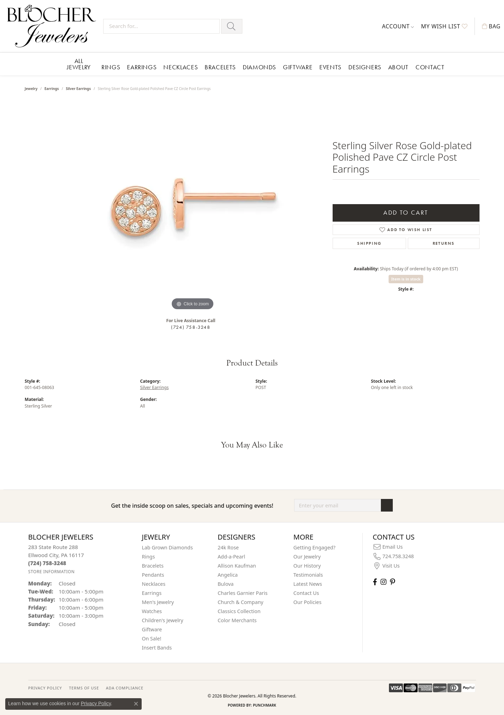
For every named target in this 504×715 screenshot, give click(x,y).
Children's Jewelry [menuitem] (162, 620)
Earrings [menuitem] (152, 593)
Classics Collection (239, 611)
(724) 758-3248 (190, 327)
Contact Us (306, 593)
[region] (193, 207)
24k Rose (228, 547)
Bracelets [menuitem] (153, 565)
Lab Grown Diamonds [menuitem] (167, 547)
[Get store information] (51, 572)
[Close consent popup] (136, 704)
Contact (430, 67)
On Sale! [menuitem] (152, 638)
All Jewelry (79, 64)
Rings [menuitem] (148, 556)
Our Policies (307, 602)
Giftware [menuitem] (152, 629)
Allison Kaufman (237, 565)
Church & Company (240, 602)
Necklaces (180, 67)
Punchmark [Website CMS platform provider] (264, 705)
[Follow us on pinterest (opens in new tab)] (392, 581)
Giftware (297, 67)
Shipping (369, 243)
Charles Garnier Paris (243, 593)
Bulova (226, 584)
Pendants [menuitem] (153, 574)
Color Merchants (237, 620)
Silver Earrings (78, 88)
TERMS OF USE (84, 687)
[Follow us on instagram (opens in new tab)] (383, 581)
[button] (398, 26)
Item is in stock (406, 279)
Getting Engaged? (314, 547)
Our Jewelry (307, 556)
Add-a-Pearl (231, 556)
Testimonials (308, 574)
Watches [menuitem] (152, 611)
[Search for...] (161, 26)
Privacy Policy (96, 703)
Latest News (307, 584)
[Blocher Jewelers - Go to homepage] (53, 26)
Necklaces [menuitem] (153, 584)
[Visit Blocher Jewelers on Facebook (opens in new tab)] (375, 581)
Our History (307, 565)
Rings (110, 67)
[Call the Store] (47, 563)
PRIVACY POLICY (45, 687)
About (398, 67)
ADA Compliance (124, 687)
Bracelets (220, 67)
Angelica (227, 574)
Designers (364, 67)
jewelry (31, 88)
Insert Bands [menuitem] (157, 647)
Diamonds (259, 67)
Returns (444, 243)
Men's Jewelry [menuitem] (158, 602)
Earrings (141, 67)
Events (330, 67)
